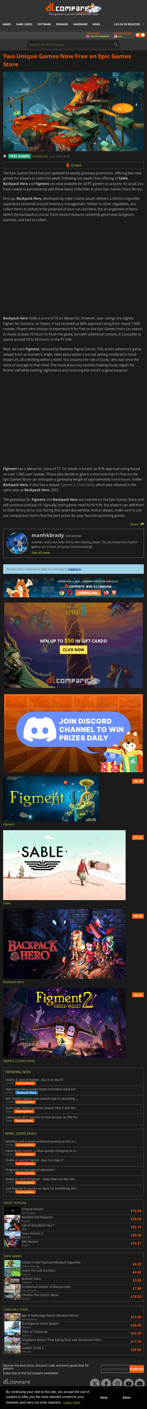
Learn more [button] (71, 1402)
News (96, 24)
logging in (74, 569)
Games (6, 24)
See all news (41, 552)
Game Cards (24, 24)
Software (44, 24)
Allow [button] (126, 1397)
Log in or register (127, 24)
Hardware (80, 24)
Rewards (62, 24)
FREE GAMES (19, 156)
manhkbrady (40, 156)
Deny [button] (104, 1397)
